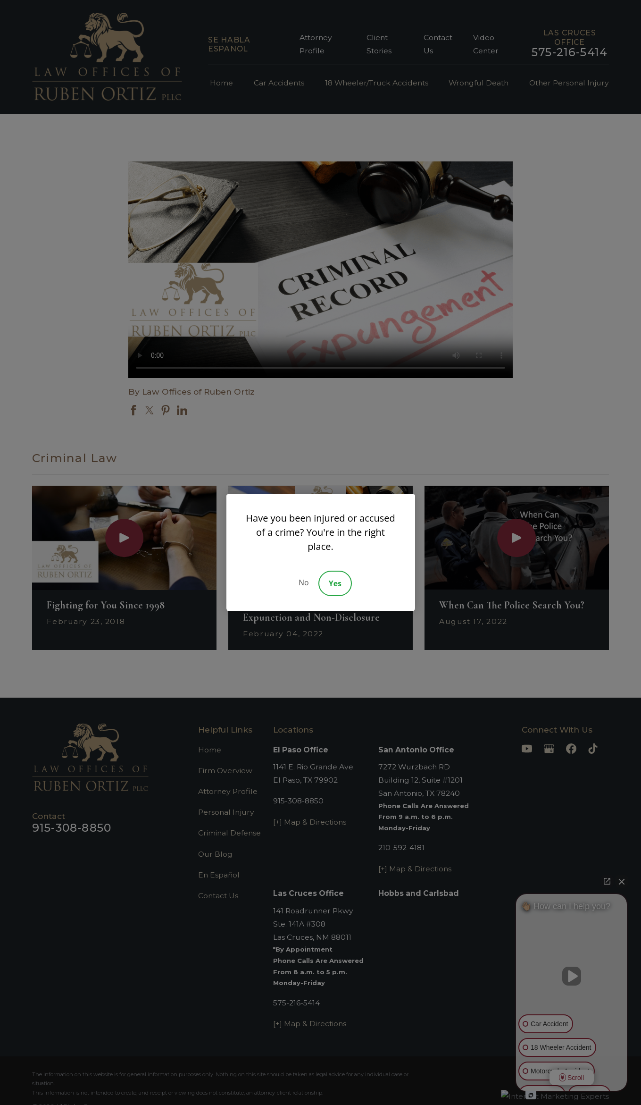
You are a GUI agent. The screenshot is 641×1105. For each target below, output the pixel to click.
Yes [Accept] (335, 583)
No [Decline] (304, 582)
